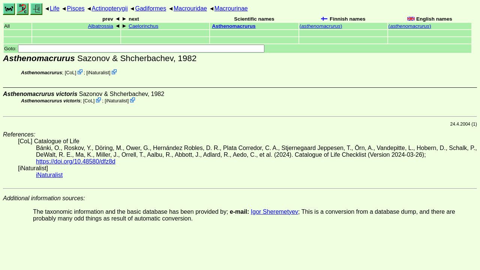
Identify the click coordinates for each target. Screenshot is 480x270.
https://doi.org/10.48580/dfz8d (76, 161)
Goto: (134, 48)
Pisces (75, 8)
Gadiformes (150, 8)
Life (55, 8)
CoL (70, 72)
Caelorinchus (143, 26)
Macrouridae (190, 8)
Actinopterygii (110, 8)
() (321, 26)
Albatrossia (100, 26)
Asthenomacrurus (233, 26)
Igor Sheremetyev (274, 211)
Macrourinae (231, 8)
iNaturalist (98, 72)
